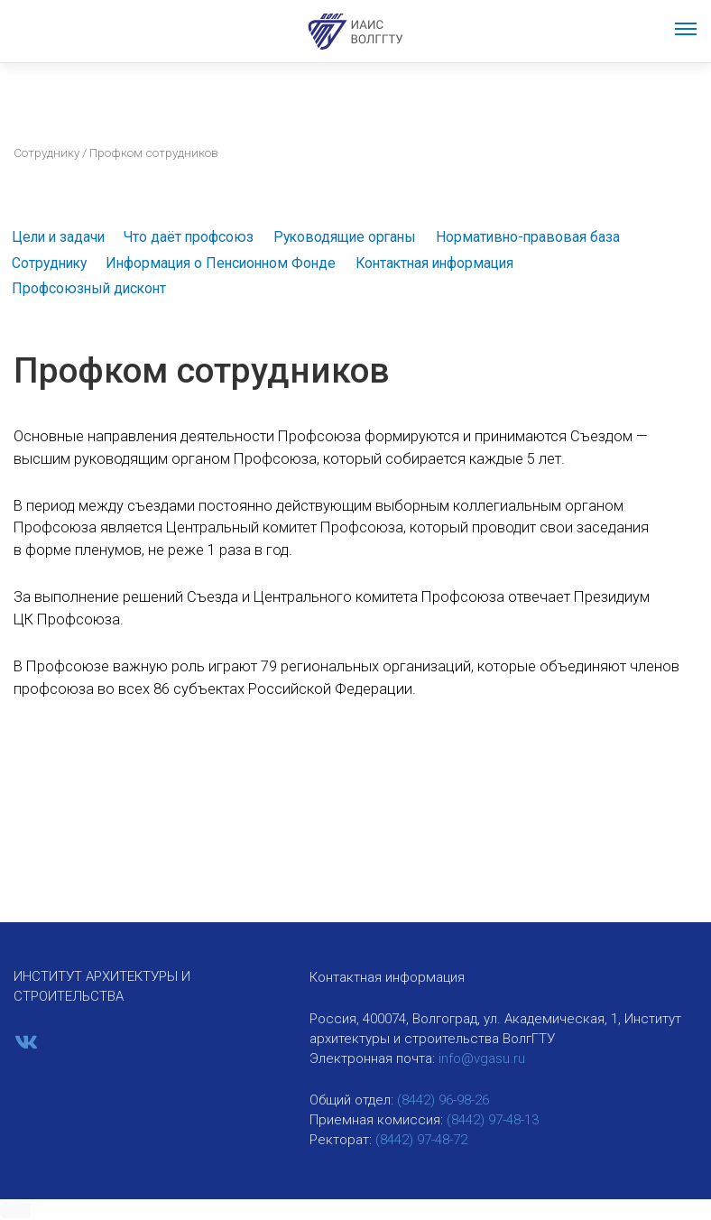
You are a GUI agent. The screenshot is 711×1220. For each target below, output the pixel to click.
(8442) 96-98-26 (443, 1100)
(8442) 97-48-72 (421, 1140)
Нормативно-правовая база (528, 236)
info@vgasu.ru (482, 1058)
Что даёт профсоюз (189, 236)
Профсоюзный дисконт (89, 288)
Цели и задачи (58, 236)
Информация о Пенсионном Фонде (221, 263)
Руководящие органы (344, 236)
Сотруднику (46, 152)
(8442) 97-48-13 (493, 1120)
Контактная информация (434, 263)
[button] (15, 1210)
